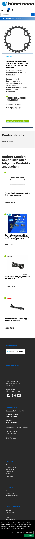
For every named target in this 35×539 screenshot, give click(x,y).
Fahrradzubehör (11, 467)
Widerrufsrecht (11, 519)
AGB (7, 517)
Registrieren (10, 493)
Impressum (9, 515)
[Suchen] (33, 14)
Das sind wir (10, 513)
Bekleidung (9, 471)
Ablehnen (29, 532)
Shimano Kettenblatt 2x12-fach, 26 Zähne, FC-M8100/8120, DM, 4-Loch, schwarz (17, 64)
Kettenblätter (20, 19)
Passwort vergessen (12, 495)
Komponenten (10, 19)
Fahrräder (9, 465)
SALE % (8, 474)
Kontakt (8, 510)
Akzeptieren (29, 535)
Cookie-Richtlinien (18, 529)
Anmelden (9, 491)
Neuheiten (9, 476)
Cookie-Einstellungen (17, 532)
